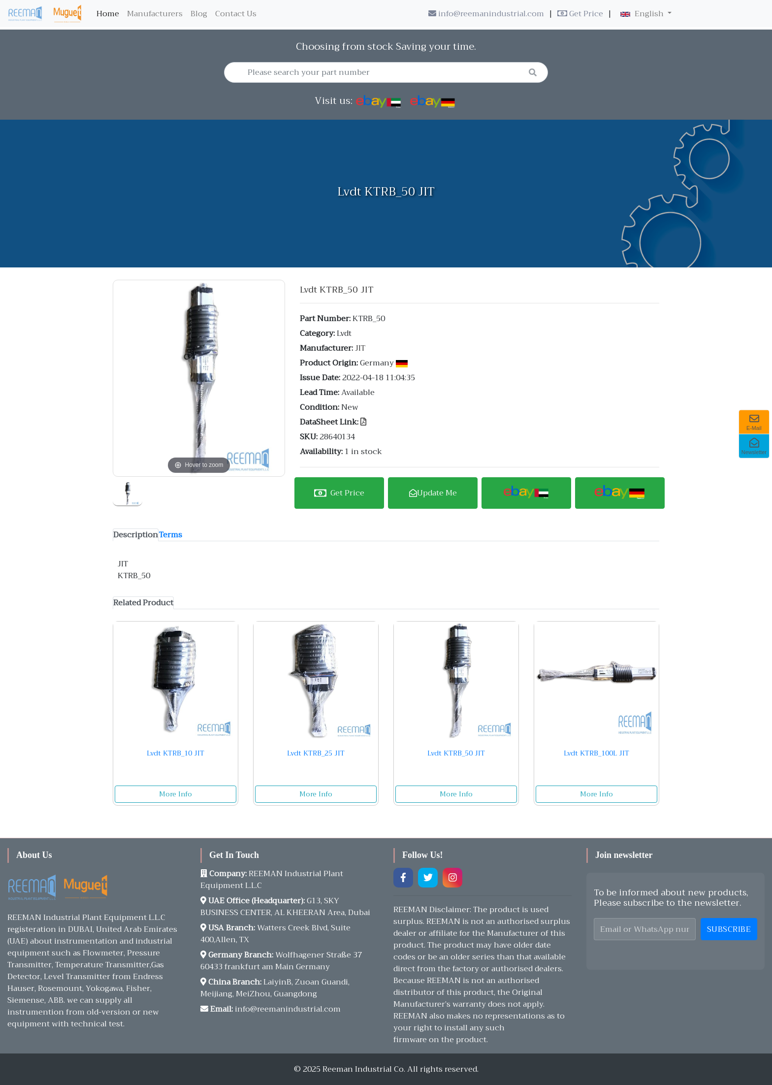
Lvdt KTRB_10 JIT (175, 753)
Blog (199, 14)
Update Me (433, 493)
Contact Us (236, 14)
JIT (360, 348)
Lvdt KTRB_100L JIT (596, 753)
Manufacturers (155, 14)
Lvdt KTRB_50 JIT (456, 753)
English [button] (643, 14)
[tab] (136, 534)
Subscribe (729, 929)
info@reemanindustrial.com (486, 14)
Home (109, 14)
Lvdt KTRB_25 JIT (316, 753)
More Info (175, 794)
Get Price (580, 14)
